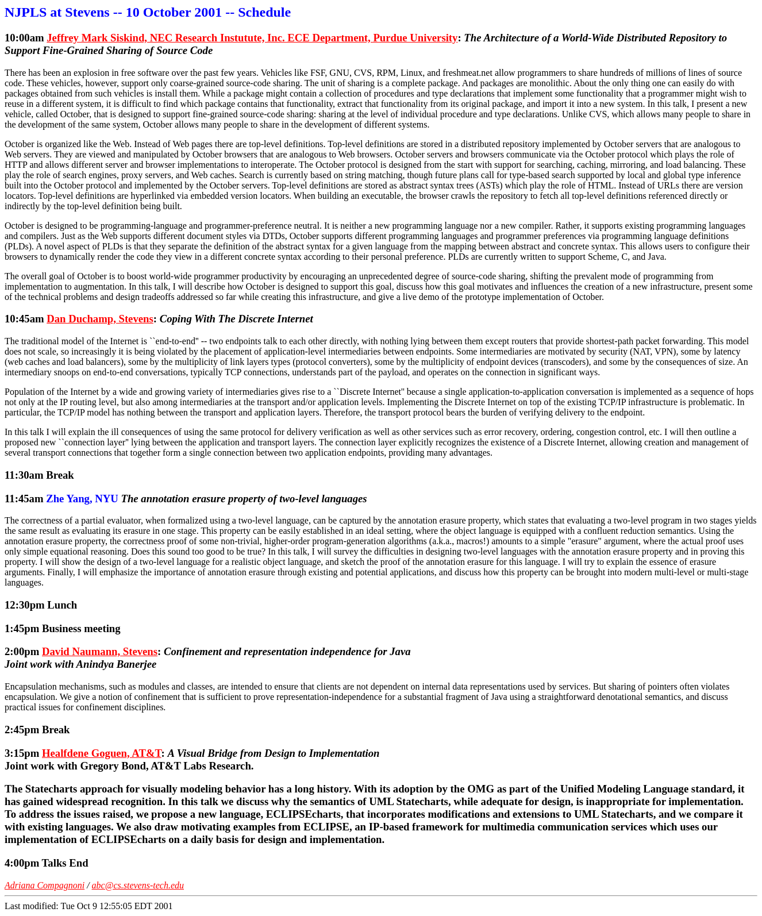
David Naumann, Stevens (99, 651)
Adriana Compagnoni (44, 885)
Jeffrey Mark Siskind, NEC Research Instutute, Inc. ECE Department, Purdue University (252, 38)
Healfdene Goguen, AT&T (101, 753)
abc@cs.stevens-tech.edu (138, 885)
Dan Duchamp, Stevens (100, 319)
